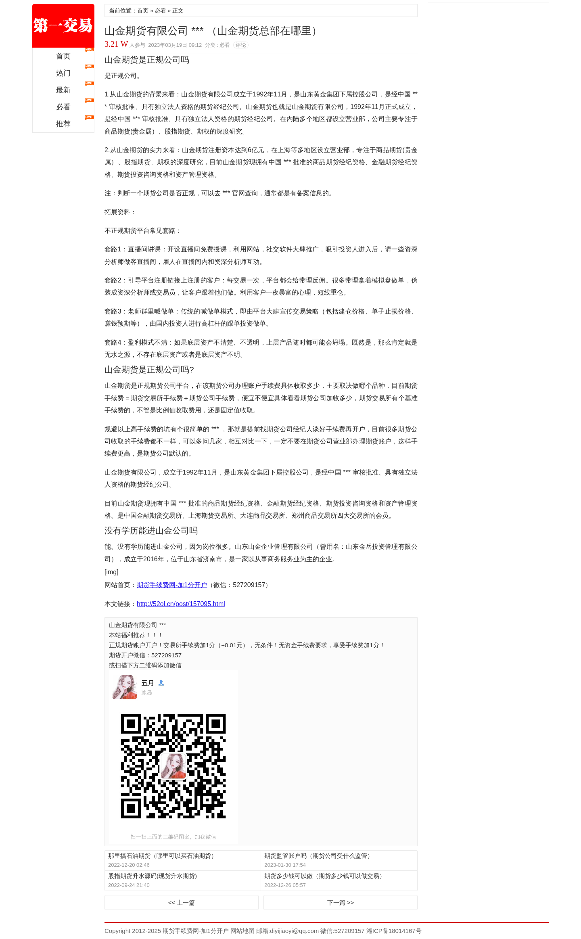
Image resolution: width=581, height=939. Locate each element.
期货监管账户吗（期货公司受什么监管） (318, 855)
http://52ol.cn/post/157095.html (181, 603)
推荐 (63, 124)
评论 (241, 45)
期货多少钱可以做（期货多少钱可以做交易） (324, 875)
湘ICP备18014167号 (394, 930)
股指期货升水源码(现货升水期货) (152, 875)
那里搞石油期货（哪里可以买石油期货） (162, 855)
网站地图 (242, 930)
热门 (63, 73)
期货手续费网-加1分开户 (63, 26)
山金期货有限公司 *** (138, 624)
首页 (63, 56)
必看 (63, 107)
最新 (63, 90)
